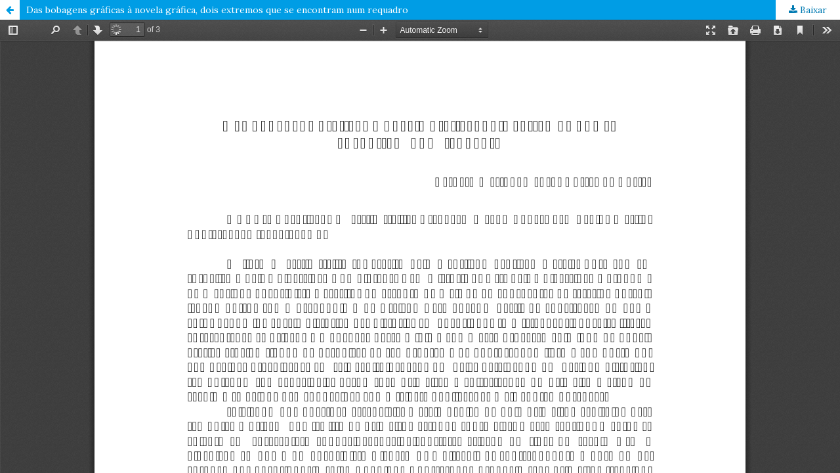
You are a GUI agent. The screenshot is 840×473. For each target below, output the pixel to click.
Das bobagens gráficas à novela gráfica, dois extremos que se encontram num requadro (217, 10)
